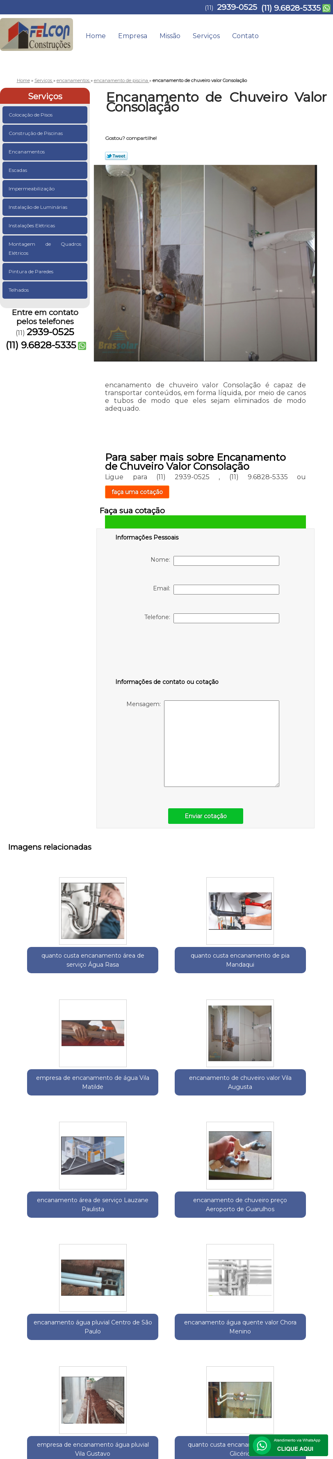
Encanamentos (27, 152)
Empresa (132, 36)
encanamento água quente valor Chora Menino (286, 1091)
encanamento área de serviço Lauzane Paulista (46, 1091)
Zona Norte (161, 1289)
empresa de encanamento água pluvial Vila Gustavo (126, 1229)
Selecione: (22, 1289)
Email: (216, 590)
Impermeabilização (32, 188)
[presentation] (167, 652)
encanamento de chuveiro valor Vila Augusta (286, 958)
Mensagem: (202, 743)
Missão (170, 36)
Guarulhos (53, 1289)
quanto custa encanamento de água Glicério (206, 1225)
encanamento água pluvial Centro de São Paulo (206, 1091)
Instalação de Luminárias (38, 207)
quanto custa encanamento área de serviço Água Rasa (46, 962)
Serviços (206, 36)
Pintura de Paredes (32, 271)
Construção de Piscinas (36, 133)
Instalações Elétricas (32, 225)
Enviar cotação (206, 816)
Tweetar (116, 156)
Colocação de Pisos (31, 115)
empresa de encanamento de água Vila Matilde (206, 958)
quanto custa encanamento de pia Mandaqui (126, 958)
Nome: (215, 561)
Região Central (90, 1289)
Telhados (19, 290)
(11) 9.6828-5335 (291, 8)
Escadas (18, 170)
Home (96, 36)
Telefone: (211, 618)
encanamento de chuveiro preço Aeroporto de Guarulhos (126, 1096)
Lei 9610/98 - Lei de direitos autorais (258, 1336)
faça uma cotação (137, 492)
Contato (245, 36)
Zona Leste (128, 1289)
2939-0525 (237, 7)
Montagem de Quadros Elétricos (45, 248)
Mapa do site (305, 1362)
